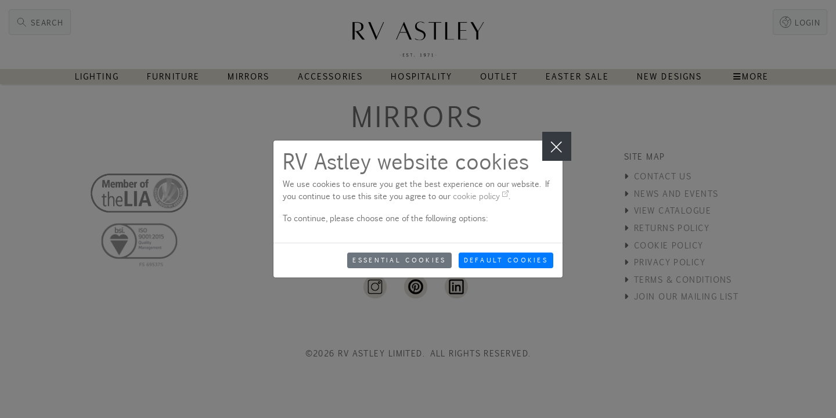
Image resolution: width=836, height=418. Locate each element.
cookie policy (481, 195)
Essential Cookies (399, 260)
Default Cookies (506, 260)
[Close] (556, 146)
